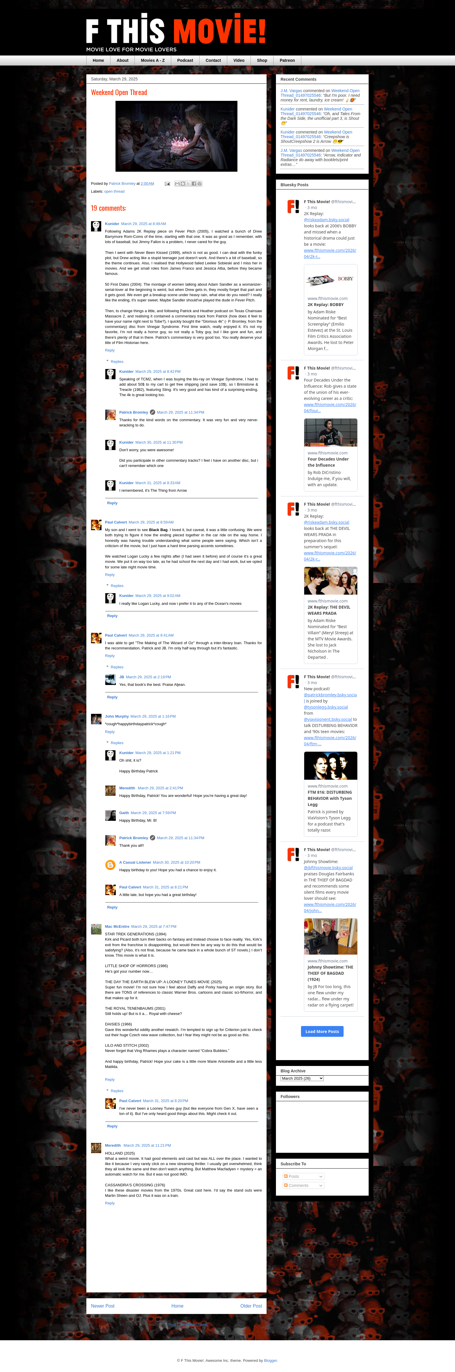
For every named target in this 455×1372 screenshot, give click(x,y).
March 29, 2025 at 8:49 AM (143, 224)
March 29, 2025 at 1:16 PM (153, 716)
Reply (110, 350)
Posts (291, 1176)
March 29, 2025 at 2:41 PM (160, 788)
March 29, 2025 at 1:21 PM (158, 753)
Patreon (287, 60)
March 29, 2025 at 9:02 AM (157, 595)
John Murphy (117, 716)
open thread (114, 191)
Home (98, 60)
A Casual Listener (135, 862)
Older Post (251, 1306)
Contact (213, 60)
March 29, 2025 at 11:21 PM (147, 1145)
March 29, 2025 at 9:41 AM (151, 635)
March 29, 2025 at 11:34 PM (180, 412)
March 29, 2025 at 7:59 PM (153, 813)
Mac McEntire (117, 926)
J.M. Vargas (291, 90)
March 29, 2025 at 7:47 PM (153, 926)
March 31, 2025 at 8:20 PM (165, 1101)
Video (238, 60)
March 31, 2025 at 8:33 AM (157, 483)
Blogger (270, 1360)
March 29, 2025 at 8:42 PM (158, 371)
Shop (262, 60)
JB (121, 677)
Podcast (185, 60)
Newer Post (103, 1306)
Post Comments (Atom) (188, 1324)
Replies (117, 361)
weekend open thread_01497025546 (320, 93)
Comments (296, 1185)
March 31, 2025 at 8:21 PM (165, 887)
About (122, 60)
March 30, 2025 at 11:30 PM (159, 442)
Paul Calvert (116, 522)
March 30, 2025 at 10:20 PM (176, 862)
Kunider (112, 224)
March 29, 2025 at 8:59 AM (151, 522)
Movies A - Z (152, 60)
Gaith (124, 813)
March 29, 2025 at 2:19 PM (148, 677)
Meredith (127, 788)
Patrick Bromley (133, 412)
